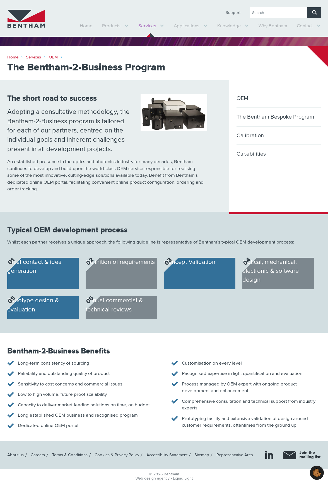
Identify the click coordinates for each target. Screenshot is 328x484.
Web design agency (153, 478)
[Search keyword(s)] (278, 12)
